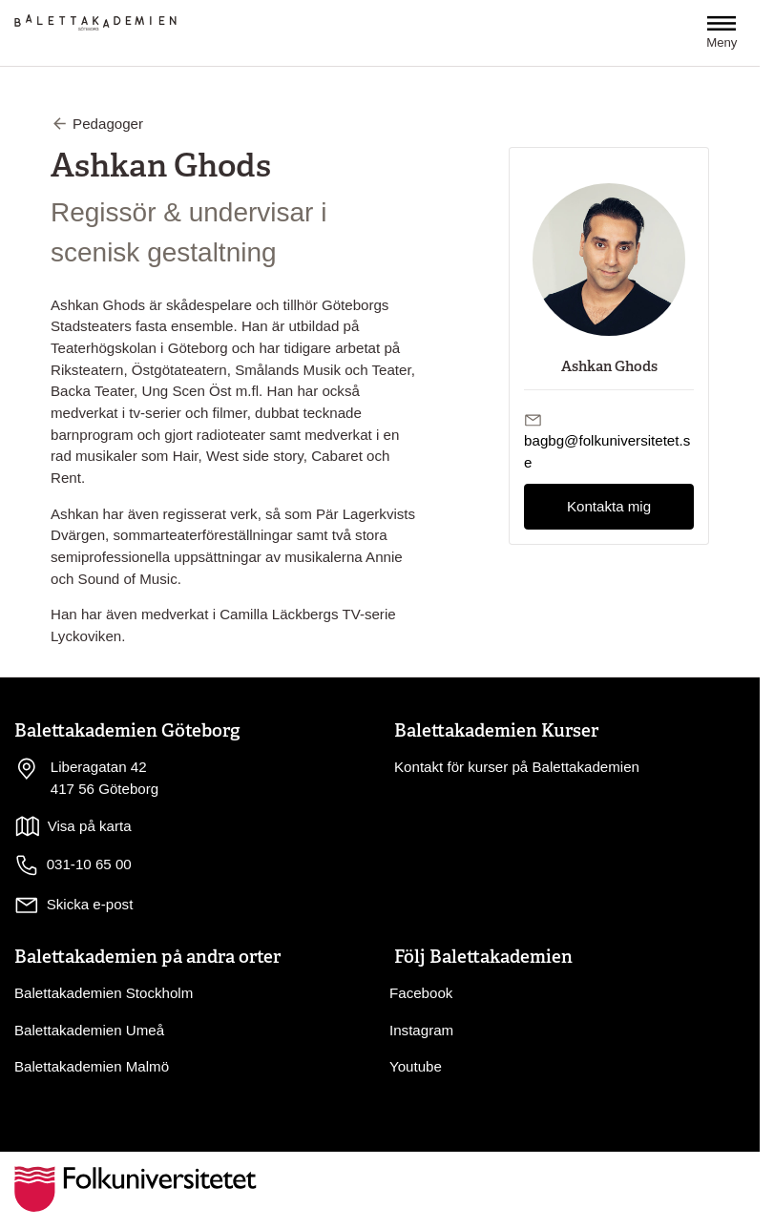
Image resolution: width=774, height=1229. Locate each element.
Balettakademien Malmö (91, 1066)
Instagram (421, 1030)
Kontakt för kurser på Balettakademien (516, 767)
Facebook (420, 993)
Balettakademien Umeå (89, 1030)
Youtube (415, 1066)
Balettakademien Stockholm (103, 993)
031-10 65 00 (73, 865)
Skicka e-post (90, 904)
